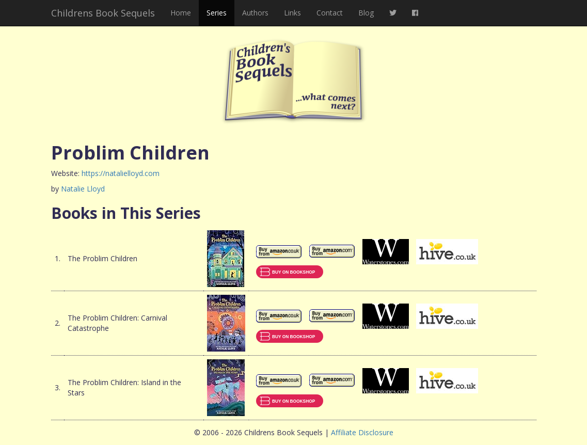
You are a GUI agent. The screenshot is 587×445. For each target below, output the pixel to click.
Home (180, 13)
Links (292, 13)
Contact (329, 13)
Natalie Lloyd (83, 189)
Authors (255, 13)
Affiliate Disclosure (362, 432)
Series (217, 13)
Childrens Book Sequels (103, 13)
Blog (366, 13)
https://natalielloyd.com (121, 173)
